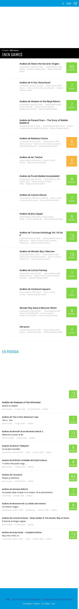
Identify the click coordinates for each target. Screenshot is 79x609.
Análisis (45, 409)
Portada (5, 50)
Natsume (29, 107)
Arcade (36, 88)
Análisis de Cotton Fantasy (33, 270)
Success (29, 144)
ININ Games (60, 126)
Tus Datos (45, 604)
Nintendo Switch (51, 109)
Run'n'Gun (37, 332)
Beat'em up (37, 219)
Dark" (28, 452)
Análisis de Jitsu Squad (31, 213)
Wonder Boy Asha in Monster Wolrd (38, 307)
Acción (43, 107)
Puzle (43, 69)
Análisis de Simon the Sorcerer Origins (39, 63)
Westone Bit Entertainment (36, 257)
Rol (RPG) (33, 109)
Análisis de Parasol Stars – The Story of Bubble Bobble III (44, 121)
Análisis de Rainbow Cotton (34, 138)
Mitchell (45, 198)
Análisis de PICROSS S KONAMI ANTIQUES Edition (24, 460)
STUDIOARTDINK (32, 313)
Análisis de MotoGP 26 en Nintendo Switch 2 (22, 431)
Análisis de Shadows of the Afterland (21, 402)
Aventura (37, 69)
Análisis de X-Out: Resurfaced (35, 82)
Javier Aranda (7, 409)
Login (68, 3)
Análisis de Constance (12, 474)
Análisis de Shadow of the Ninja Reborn (40, 101)
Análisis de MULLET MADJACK (15, 446)
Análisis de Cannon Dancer (33, 194)
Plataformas (38, 128)
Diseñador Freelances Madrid (58, 599)
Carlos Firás (6, 496)
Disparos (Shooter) (47, 88)
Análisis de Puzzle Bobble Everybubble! (40, 176)
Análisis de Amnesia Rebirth (15, 489)
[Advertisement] (39, 27)
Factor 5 (59, 238)
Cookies (36, 604)
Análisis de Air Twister (31, 157)
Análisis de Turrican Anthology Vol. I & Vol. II (41, 234)
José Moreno (30, 510)
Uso (53, 604)
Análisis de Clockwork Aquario (35, 289)
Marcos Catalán (8, 438)
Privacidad (27, 604)
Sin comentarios (34, 409)
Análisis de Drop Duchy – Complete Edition (22, 532)
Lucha (35, 200)
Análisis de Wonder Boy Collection (37, 251)
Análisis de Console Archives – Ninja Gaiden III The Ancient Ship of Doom (35, 518)
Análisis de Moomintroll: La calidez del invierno (24, 503)
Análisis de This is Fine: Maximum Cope (20, 417)
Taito (28, 181)
